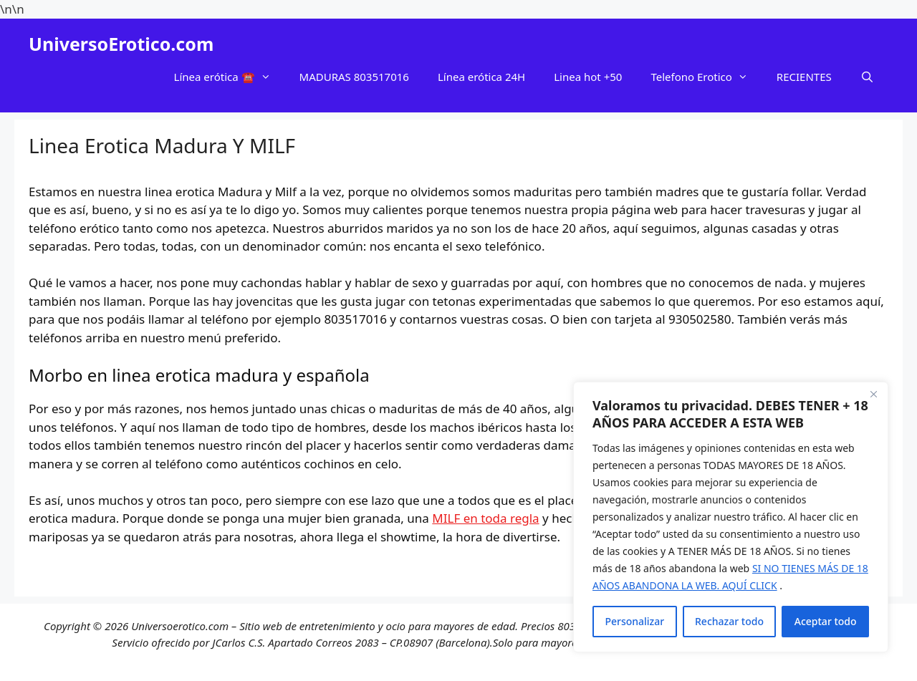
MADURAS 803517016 (354, 76)
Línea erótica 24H (481, 76)
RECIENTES (804, 76)
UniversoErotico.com (121, 44)
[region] (730, 517)
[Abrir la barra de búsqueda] (867, 76)
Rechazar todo (729, 621)
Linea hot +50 (588, 76)
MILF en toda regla (485, 518)
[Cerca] (873, 393)
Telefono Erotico (706, 76)
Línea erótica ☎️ (229, 76)
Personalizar (634, 621)
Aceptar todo (825, 621)
